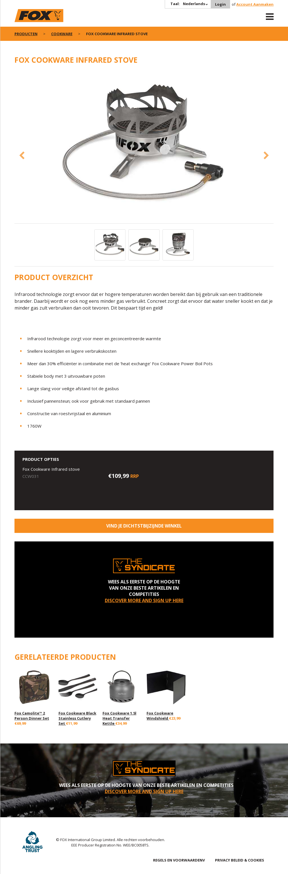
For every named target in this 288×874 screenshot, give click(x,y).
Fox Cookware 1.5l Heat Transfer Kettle (119, 718)
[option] (144, 147)
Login (220, 4)
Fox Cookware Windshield (160, 716)
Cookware (61, 33)
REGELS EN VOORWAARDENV (179, 860)
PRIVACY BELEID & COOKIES (239, 860)
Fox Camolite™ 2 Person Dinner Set (31, 716)
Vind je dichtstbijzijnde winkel (144, 526)
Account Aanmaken (255, 4)
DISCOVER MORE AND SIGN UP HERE (144, 600)
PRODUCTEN (25, 33)
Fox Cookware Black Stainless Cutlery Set (77, 718)
